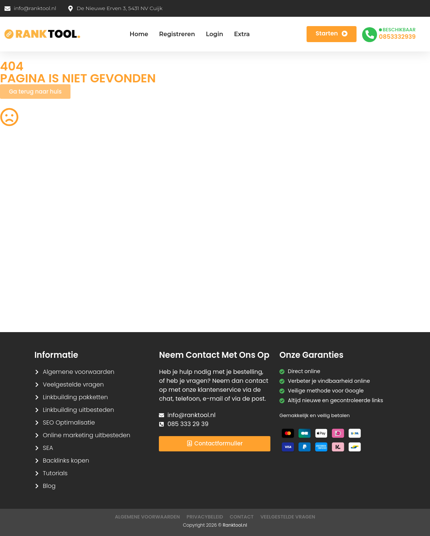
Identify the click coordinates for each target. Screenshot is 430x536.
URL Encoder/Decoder (138, 274)
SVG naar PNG (18, 259)
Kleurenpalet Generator (140, 303)
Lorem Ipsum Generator (31, 274)
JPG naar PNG (239, 245)
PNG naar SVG (18, 201)
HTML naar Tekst (21, 303)
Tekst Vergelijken (242, 259)
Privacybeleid (204, 516)
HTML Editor (345, 186)
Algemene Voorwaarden (147, 516)
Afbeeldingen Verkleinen (252, 172)
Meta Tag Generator (247, 288)
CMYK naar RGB (130, 288)
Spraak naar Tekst (23, 245)
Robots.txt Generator (26, 186)
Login (214, 34)
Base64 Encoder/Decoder (254, 274)
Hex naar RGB (127, 259)
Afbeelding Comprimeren (143, 230)
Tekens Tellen (17, 230)
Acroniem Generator (247, 186)
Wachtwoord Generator (361, 216)
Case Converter (351, 259)
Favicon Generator (245, 303)
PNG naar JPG (239, 230)
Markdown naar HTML (28, 288)
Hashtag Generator (356, 288)
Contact (242, 516)
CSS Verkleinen (129, 186)
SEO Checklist (348, 172)
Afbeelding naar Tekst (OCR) (147, 245)
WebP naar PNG (351, 245)
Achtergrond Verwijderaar (144, 201)
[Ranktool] (42, 34)
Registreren (177, 34)
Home (138, 34)
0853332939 (397, 36)
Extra (241, 34)
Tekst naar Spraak (354, 230)
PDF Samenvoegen (24, 216)
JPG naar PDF (127, 216)
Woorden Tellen (130, 172)
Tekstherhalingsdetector (31, 317)
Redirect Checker (353, 303)
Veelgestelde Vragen (287, 516)
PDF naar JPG (348, 201)
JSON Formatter (351, 274)
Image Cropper (241, 201)
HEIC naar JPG (239, 216)
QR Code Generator (25, 172)
